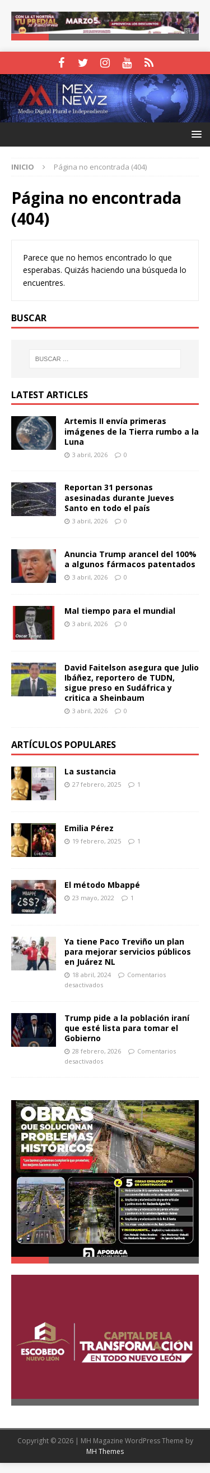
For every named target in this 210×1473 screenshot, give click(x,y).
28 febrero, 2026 (96, 1052)
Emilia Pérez (89, 828)
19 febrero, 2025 (96, 841)
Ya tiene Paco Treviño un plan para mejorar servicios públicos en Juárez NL (127, 952)
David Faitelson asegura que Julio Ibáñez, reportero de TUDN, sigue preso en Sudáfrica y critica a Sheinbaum (131, 683)
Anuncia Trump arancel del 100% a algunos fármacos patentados (130, 559)
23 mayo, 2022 (93, 898)
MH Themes (105, 1462)
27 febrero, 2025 (96, 785)
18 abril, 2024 (91, 976)
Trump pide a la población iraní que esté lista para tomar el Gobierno (126, 1028)
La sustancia (90, 772)
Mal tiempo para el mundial (119, 611)
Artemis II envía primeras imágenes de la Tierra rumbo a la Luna (131, 432)
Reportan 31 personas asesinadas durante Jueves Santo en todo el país (119, 498)
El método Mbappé (102, 885)
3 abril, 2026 (90, 455)
